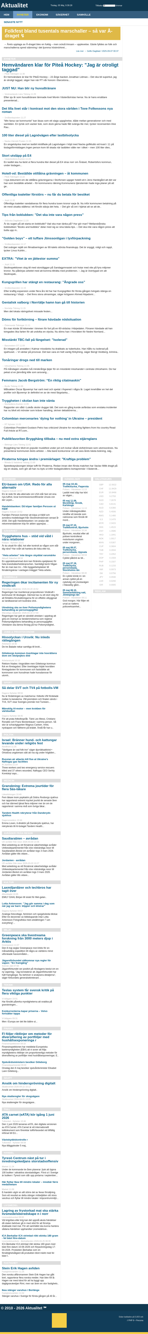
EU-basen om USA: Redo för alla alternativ (27, 486)
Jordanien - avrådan (13, 860)
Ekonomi (42, 14)
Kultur (9, 882)
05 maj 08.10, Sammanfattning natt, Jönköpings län (74, 592)
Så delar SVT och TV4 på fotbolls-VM (30, 688)
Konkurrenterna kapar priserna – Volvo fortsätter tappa (24, 1012)
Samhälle (84, 14)
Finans (8, 1028)
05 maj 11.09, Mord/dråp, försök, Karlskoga (73, 503)
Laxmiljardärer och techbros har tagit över (26, 889)
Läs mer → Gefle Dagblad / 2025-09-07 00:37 (97, 51)
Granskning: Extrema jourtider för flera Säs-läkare (28, 787)
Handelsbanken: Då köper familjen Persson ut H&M (29, 507)
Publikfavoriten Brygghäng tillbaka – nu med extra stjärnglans (49, 439)
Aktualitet (33, 1308)
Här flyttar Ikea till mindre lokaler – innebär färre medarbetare (30, 1183)
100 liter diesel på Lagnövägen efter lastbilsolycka (40, 135)
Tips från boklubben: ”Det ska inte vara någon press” (43, 215)
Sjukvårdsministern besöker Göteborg (24, 1062)
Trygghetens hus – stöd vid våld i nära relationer (27, 537)
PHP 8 (131, 1320)
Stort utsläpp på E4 (16, 155)
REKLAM (100, 591)
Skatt (8, 1078)
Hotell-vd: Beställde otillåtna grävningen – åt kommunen (45, 173)
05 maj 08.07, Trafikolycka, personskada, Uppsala (75, 549)
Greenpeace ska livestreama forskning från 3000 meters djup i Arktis (27, 938)
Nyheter (23, 14)
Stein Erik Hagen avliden (21, 1268)
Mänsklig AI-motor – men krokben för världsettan (23, 709)
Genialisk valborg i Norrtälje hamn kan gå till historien (43, 302)
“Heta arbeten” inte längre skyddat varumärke (29, 555)
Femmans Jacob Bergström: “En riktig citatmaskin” (41, 380)
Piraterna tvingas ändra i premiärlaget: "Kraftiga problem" (46, 459)
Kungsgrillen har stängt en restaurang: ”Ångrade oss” (43, 282)
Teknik (8, 984)
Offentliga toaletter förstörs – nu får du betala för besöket (46, 194)
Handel (9, 1152)
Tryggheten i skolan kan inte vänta (28, 400)
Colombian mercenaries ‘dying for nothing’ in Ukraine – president (52, 418)
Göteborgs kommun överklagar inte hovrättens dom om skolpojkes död (29, 654)
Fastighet (11, 1263)
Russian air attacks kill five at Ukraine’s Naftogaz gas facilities (25, 760)
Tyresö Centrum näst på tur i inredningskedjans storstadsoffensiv (30, 1159)
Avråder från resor (18, 833)
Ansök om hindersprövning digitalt (28, 1083)
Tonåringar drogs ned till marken (27, 360)
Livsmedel (11, 1205)
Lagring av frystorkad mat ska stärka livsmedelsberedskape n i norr (30, 1212)
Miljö (7, 929)
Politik (8, 734)
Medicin (9, 780)
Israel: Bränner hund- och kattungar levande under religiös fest (29, 741)
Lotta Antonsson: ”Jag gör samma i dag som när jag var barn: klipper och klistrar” (28, 904)
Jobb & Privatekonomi (19, 631)
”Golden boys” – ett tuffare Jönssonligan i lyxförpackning (46, 238)
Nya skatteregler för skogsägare (21, 1096)
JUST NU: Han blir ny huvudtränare (29, 88)
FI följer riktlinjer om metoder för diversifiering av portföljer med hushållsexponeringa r (27, 1037)
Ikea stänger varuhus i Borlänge (20, 1290)
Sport (8, 682)
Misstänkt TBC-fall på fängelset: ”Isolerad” (34, 340)
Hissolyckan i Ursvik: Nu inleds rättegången (26, 638)
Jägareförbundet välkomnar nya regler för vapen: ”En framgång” (26, 961)
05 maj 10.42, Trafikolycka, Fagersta (76, 485)
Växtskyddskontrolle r (15, 1139)
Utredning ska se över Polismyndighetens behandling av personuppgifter (26, 608)
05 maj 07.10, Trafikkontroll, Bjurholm (75, 526)
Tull (7, 1109)
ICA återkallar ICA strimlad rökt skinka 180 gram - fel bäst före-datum (30, 1237)
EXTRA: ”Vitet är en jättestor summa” (30, 258)
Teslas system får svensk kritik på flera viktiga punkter (28, 991)
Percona (139, 1320)
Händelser (72, 479)
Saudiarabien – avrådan (20, 838)
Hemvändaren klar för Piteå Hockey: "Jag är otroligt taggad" (60, 67)
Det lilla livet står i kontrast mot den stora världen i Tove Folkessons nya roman (57, 110)
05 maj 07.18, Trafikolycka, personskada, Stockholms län (71, 566)
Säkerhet (62, 14)
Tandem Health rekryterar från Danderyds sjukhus (26, 814)
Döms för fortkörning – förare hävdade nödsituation (41, 319)
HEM (6, 14)
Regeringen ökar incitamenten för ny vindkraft (30, 584)
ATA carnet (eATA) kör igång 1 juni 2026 (28, 1116)
